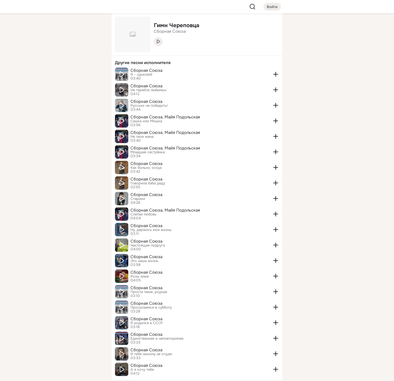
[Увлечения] (70, 26)
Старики (138, 199)
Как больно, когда (146, 168)
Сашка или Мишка (146, 121)
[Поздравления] (70, 75)
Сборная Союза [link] (170, 31)
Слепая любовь (144, 214)
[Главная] (46, 26)
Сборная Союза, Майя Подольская (165, 117)
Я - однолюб (141, 75)
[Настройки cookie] (70, 374)
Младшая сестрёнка (148, 152)
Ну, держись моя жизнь (151, 230)
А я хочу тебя (142, 370)
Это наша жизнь (144, 261)
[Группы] (95, 26)
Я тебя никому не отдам (151, 354)
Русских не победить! (149, 106)
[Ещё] (70, 338)
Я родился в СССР (147, 323)
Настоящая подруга (148, 245)
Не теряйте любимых (149, 90)
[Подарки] (46, 75)
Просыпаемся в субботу (151, 307)
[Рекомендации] (70, 100)
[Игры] (95, 75)
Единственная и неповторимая (157, 339)
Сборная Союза (146, 70)
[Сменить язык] (70, 350)
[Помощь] (46, 100)
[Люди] (70, 51)
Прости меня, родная (149, 292)
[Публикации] (46, 51)
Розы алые (140, 276)
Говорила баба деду (148, 183)
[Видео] (95, 51)
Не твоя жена (142, 137)
